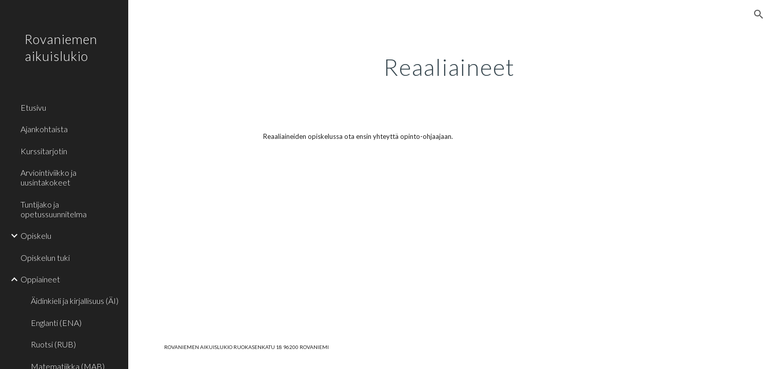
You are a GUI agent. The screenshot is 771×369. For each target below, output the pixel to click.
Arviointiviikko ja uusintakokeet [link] (48, 177)
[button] (758, 14)
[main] (449, 64)
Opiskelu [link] (36, 235)
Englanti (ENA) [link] (56, 322)
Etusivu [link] (33, 107)
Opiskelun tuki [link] (45, 257)
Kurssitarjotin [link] (44, 151)
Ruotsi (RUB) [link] (53, 344)
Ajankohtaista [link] (44, 129)
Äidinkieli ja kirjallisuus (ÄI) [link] (74, 300)
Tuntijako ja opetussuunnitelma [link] (54, 209)
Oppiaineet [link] (40, 279)
